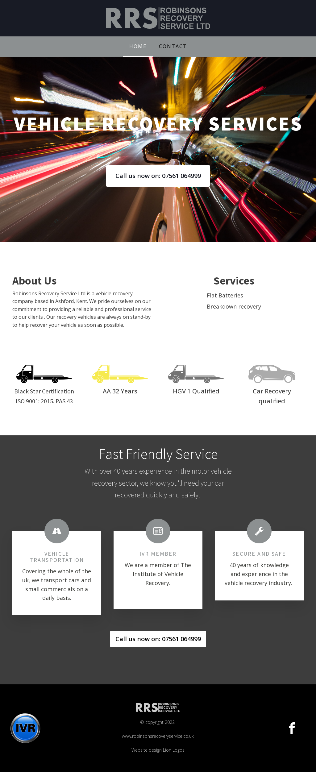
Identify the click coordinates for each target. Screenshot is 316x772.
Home (138, 46)
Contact (173, 46)
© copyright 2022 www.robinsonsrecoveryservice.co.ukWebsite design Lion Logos (158, 736)
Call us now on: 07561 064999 (158, 176)
